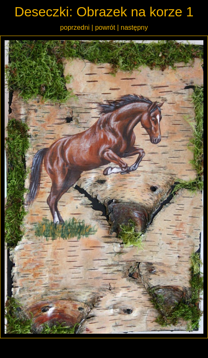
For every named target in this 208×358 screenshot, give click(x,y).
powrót (105, 27)
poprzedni (74, 27)
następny (134, 27)
